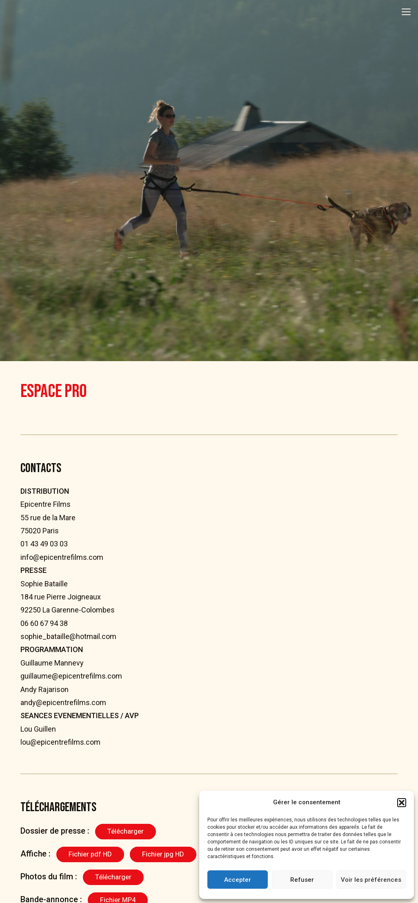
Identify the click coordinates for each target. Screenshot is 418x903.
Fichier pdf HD (90, 854)
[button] (402, 803)
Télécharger (125, 831)
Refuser (302, 879)
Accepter (237, 879)
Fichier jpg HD (163, 854)
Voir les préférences (371, 879)
